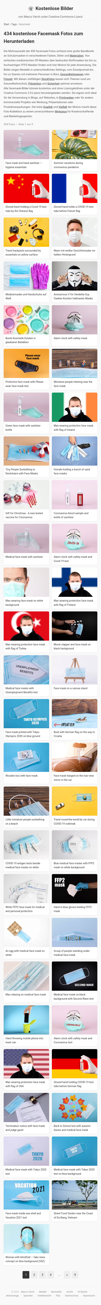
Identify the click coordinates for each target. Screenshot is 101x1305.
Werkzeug (61, 111)
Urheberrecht (44, 1295)
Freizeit (8, 79)
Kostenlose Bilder (50, 8)
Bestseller (56, 1291)
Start (6, 24)
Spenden (28, 1295)
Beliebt (43, 1291)
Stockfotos (48, 79)
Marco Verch (27, 1291)
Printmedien (66, 97)
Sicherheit (53, 83)
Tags (14, 24)
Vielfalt (63, 107)
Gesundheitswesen (72, 74)
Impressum (89, 1295)
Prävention (34, 83)
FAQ (58, 1295)
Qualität (48, 107)
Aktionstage (12, 1295)
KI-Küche (82, 1291)
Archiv (69, 1291)
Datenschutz (71, 1295)
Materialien (77, 55)
